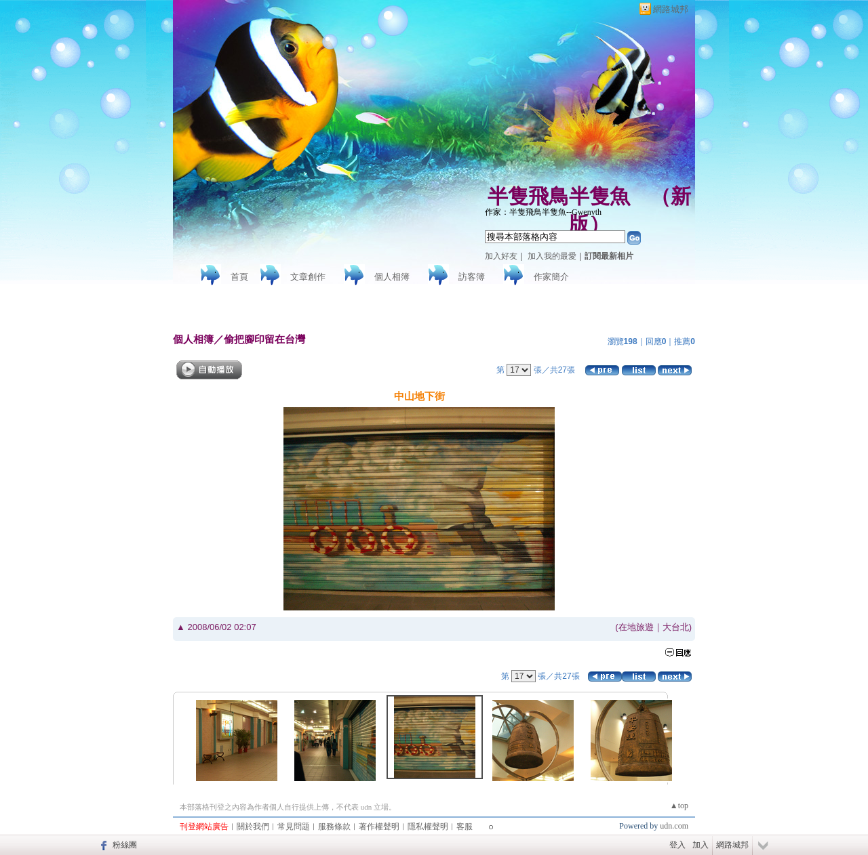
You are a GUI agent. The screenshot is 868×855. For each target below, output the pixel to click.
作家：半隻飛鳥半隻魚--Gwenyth (543, 212)
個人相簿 (392, 277)
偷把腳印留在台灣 (264, 339)
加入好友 (501, 256)
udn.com (674, 826)
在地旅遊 (636, 627)
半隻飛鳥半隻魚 (559, 196)
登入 (677, 845)
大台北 (676, 627)
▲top (679, 805)
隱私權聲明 (428, 826)
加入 (700, 845)
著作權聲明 (379, 826)
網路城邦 (670, 9)
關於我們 (253, 826)
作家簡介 (551, 277)
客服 (464, 826)
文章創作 (308, 277)
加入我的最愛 (552, 256)
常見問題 (293, 826)
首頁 (239, 277)
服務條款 (334, 826)
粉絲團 (125, 845)
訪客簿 (471, 277)
